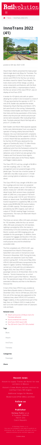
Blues (7, 333)
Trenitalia (9, 348)
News (9, 18)
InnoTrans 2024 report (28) (17, 322)
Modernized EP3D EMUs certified (20, 397)
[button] (6, 48)
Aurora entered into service (17, 320)
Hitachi (8, 338)
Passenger (9, 358)
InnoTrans (9, 343)
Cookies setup (20, 436)
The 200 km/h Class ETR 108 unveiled (21, 324)
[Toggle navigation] (6, 12)
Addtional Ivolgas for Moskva (20, 393)
